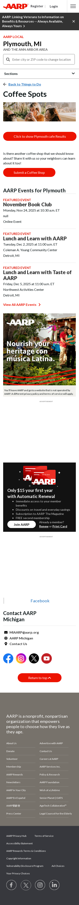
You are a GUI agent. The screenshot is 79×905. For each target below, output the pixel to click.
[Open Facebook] (8, 659)
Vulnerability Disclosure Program (24, 865)
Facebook (40, 600)
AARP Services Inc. (50, 766)
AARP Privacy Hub (16, 835)
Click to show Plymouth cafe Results (40, 136)
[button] (73, 6)
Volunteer (12, 758)
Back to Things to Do (24, 84)
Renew (43, 526)
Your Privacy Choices (18, 873)
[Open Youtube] (46, 659)
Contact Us (18, 644)
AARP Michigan (21, 638)
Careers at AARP (49, 758)
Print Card (59, 526)
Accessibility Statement (19, 843)
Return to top (39, 678)
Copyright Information (18, 858)
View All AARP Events (22, 304)
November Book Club (27, 204)
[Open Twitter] (34, 659)
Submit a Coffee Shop (29, 172)
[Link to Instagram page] (40, 885)
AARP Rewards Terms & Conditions (26, 850)
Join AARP (21, 524)
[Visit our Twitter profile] (26, 885)
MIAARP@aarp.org (24, 632)
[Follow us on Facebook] (11, 885)
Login (54, 6)
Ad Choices (58, 865)
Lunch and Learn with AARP (35, 238)
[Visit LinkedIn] (54, 885)
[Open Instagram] (21, 659)
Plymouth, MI (22, 43)
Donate (10, 751)
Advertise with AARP (51, 743)
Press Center (13, 813)
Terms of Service (44, 835)
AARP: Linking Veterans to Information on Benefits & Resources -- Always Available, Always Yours (33, 21)
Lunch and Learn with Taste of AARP (37, 275)
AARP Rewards (14, 774)
